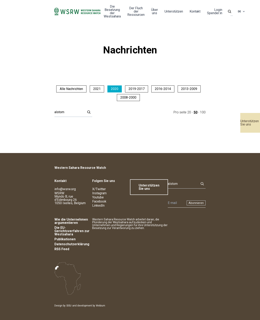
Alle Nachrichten (71, 89)
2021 (97, 89)
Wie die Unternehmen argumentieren (71, 221)
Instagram (99, 193)
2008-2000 (128, 97)
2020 (114, 89)
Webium (100, 305)
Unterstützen (174, 11)
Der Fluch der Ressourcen (136, 11)
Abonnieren (196, 203)
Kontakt (195, 11)
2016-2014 (163, 89)
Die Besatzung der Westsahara (112, 11)
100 (203, 112)
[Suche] (68, 112)
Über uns (154, 11)
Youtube (98, 197)
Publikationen (65, 239)
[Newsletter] (176, 203)
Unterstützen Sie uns (249, 122)
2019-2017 (137, 89)
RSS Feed (61, 249)
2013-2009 (189, 89)
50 (195, 112)
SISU (68, 305)
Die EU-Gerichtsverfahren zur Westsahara (72, 231)
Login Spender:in (214, 11)
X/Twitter (99, 189)
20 (189, 112)
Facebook (99, 201)
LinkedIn (98, 205)
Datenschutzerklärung (71, 244)
